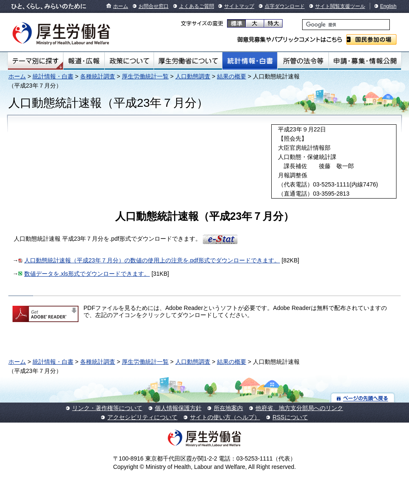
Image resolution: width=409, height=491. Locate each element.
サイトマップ (239, 6)
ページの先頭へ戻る (362, 397)
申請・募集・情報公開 (365, 61)
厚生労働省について (188, 61)
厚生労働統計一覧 (145, 76)
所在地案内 (228, 408)
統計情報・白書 (249, 61)
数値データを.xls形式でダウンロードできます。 (87, 273)
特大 (273, 23)
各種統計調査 (97, 76)
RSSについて (290, 417)
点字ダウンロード (285, 6)
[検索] (346, 25)
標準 (236, 23)
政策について (129, 61)
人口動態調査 (192, 76)
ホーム (120, 6)
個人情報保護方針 (178, 408)
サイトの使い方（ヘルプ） (225, 417)
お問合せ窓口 (154, 6)
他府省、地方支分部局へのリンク (299, 408)
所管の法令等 (303, 61)
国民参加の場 (371, 39)
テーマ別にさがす (35, 61)
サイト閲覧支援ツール (340, 6)
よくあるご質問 (196, 6)
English (388, 6)
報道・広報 (83, 61)
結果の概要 (231, 76)
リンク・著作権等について (107, 408)
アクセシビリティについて (142, 417)
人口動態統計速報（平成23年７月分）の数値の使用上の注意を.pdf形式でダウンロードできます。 (152, 260)
